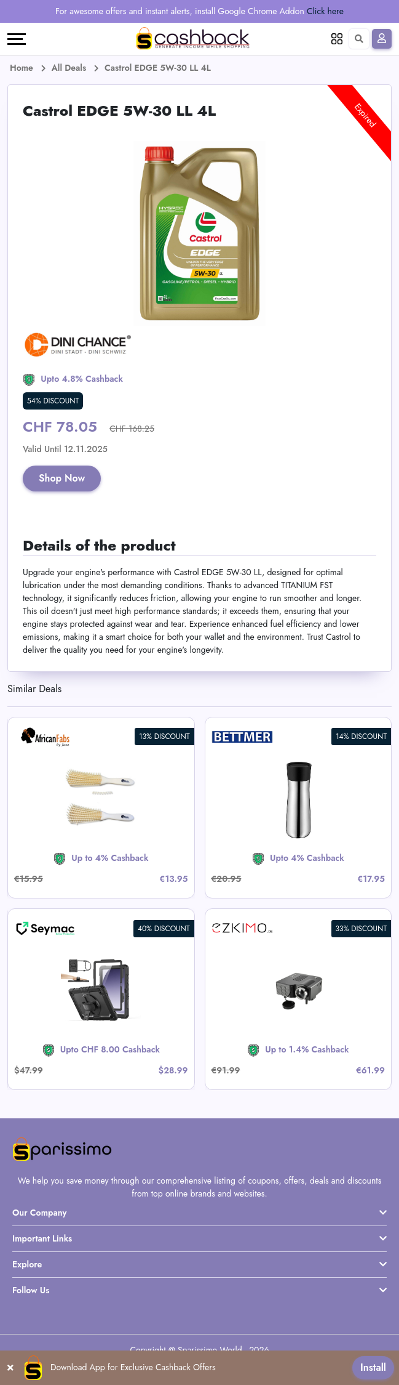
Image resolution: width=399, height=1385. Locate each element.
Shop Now (62, 478)
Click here (325, 11)
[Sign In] (382, 39)
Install (373, 1367)
